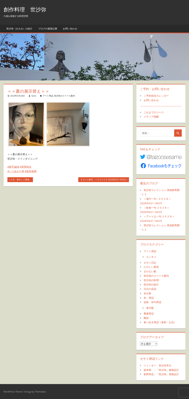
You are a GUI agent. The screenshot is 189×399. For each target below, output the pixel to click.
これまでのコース (154, 112)
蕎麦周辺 (149, 313)
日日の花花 (150, 289)
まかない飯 (150, 271)
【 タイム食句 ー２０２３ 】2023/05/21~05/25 (103, 180)
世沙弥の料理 (151, 280)
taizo (33, 95)
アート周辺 (48, 95)
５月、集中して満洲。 (20, 180)
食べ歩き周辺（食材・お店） (160, 322)
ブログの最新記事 (47, 28)
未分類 (147, 293)
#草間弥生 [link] (25, 166)
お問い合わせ (70, 28)
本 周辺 (149, 298)
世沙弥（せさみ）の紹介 (19, 28)
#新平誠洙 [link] (13, 166)
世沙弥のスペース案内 (64, 95)
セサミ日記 (150, 262)
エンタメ (151, 256)
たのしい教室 (151, 267)
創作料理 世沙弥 (25, 9)
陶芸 (146, 318)
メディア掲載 (151, 116)
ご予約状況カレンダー (156, 95)
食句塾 (150, 308)
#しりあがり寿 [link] (15, 171)
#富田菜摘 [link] (30, 171)
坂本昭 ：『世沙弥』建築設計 (161, 370)
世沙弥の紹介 (151, 284)
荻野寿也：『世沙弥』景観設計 (161, 374)
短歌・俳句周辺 (152, 302)
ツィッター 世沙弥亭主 (157, 365)
